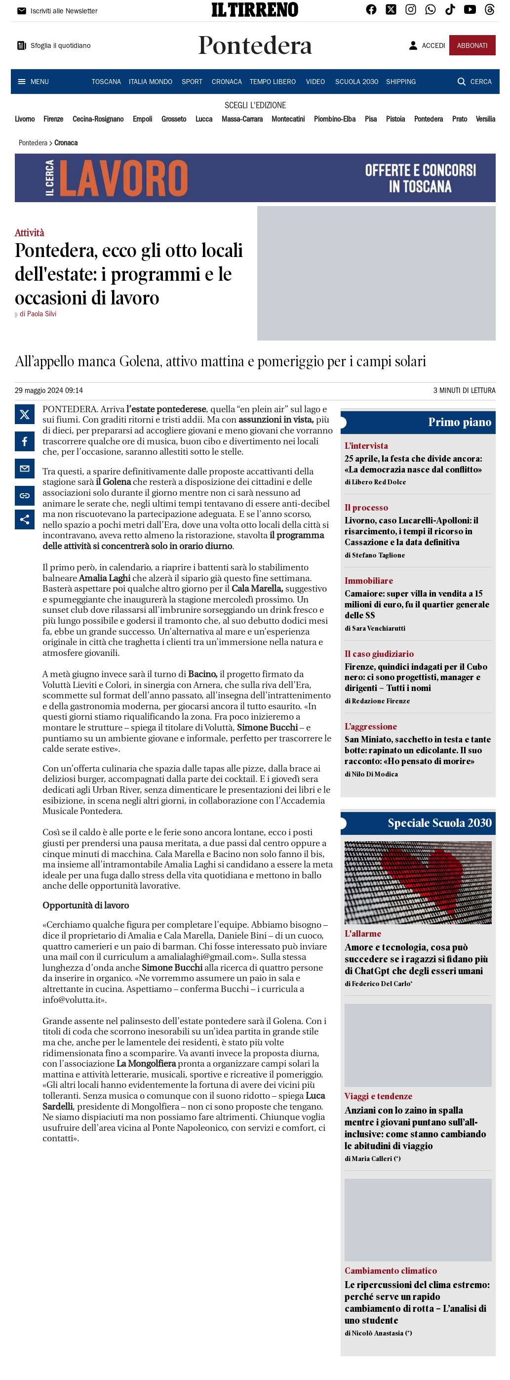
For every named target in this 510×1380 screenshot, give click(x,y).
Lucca (204, 119)
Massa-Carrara (242, 119)
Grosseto (173, 119)
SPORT (192, 82)
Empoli (142, 119)
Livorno (25, 119)
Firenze (53, 119)
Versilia (485, 119)
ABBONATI (472, 46)
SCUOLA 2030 (356, 82)
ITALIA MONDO (150, 82)
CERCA (481, 82)
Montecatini (288, 119)
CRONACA (227, 82)
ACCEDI (433, 46)
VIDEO (315, 82)
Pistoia (395, 119)
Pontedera (428, 119)
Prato (459, 119)
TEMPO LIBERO (273, 82)
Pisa (371, 119)
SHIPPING (401, 82)
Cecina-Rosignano (98, 119)
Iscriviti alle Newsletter (64, 11)
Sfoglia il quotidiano (61, 46)
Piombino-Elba (334, 119)
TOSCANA (106, 82)
